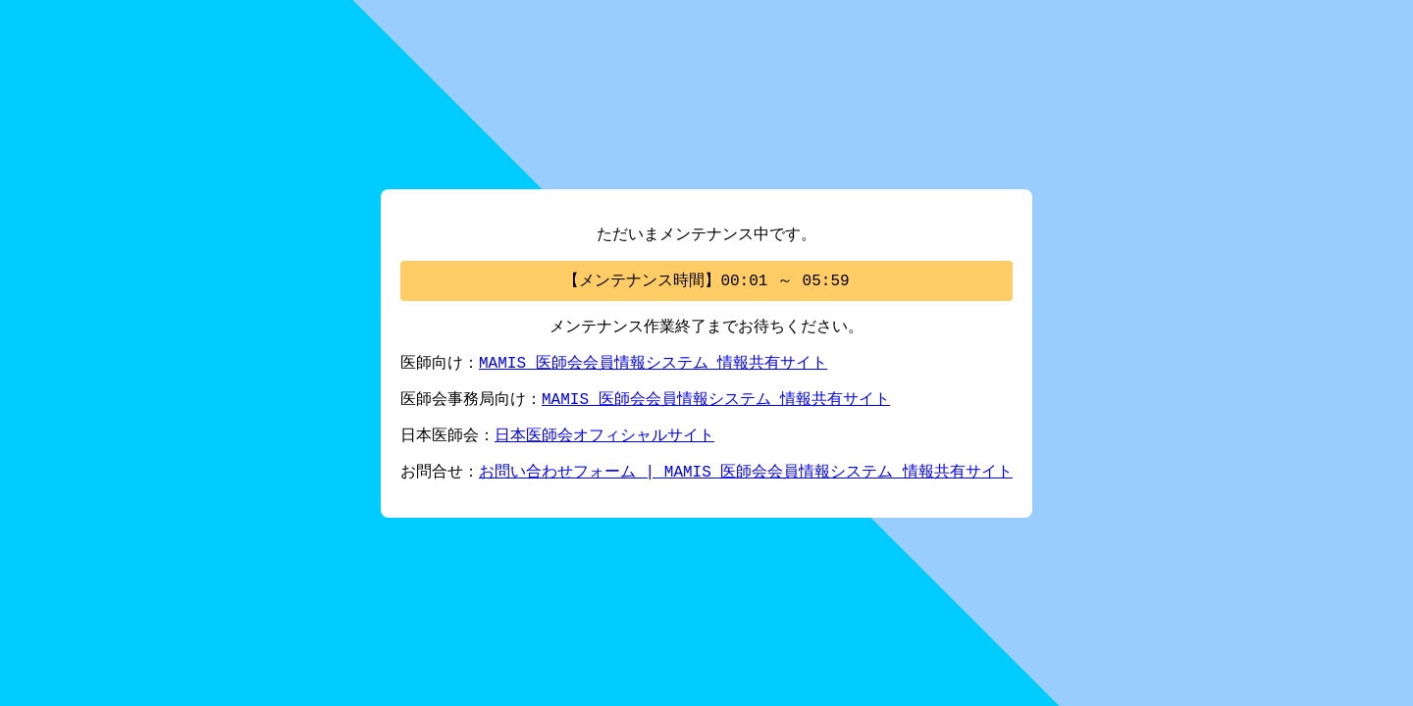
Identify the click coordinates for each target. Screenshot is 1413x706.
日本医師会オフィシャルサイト (604, 439)
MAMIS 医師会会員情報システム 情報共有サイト (653, 363)
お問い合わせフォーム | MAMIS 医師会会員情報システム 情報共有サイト (746, 477)
